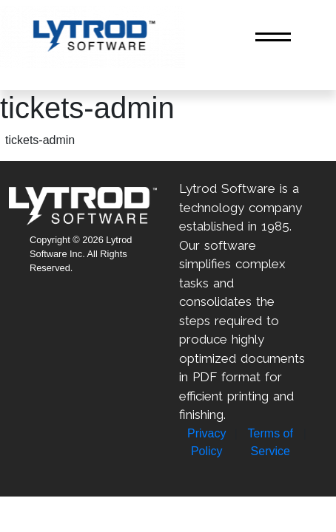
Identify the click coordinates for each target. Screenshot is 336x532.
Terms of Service (270, 442)
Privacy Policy (206, 442)
